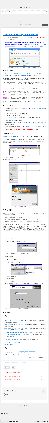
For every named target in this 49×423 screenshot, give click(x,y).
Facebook (10, 421)
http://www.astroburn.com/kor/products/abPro (35, 122)
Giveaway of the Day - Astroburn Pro (20, 34)
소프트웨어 (6, 372)
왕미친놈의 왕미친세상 (10, 390)
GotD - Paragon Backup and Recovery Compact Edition (19, 332)
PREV (21, 405)
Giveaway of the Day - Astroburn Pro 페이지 (13, 136)
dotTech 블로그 (8, 354)
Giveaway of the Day (31, 126)
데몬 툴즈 (13, 362)
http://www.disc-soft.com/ (21, 352)
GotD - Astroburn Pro (6, 11)
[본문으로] (24, 362)
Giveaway (10, 372)
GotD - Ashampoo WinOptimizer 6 (14, 334)
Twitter (7, 421)
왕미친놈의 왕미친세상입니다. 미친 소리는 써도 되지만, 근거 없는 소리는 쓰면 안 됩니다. (21, 391)
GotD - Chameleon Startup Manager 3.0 (11, 379)
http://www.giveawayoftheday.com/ (27, 351)
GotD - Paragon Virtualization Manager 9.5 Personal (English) (19, 318)
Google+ (17, 421)
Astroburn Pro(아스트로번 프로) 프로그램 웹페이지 (16, 75)
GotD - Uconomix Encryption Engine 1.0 (11, 376)
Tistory (40, 421)
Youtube (14, 421)
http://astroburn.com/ (18, 122)
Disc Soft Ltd (12, 120)
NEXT (27, 405)
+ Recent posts (4, 413)
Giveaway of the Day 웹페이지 (26, 73)
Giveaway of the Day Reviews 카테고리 (22, 354)
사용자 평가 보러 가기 (40, 108)
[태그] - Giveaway (9, 344)
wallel (47, 421)
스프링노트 (33, 357)
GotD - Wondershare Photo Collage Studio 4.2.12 (16, 328)
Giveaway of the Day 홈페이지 (27, 37)
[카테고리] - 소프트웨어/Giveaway (12, 342)
